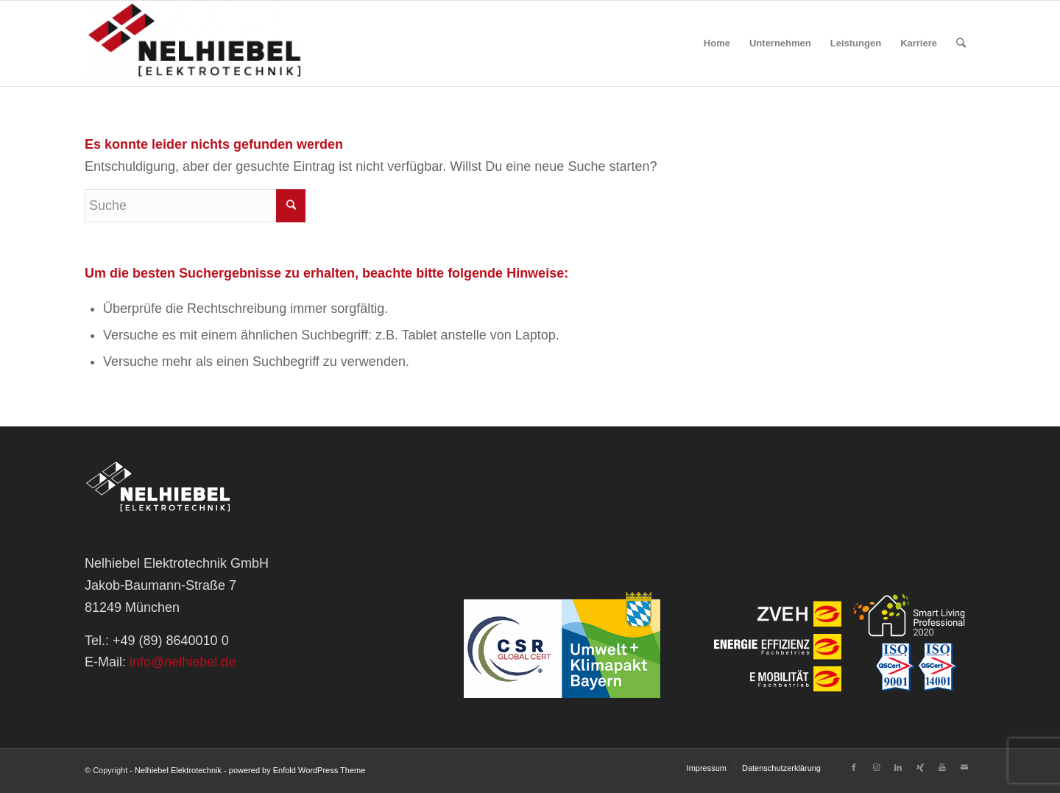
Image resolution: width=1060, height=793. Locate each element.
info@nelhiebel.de (183, 662)
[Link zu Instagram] (876, 767)
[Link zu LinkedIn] (898, 767)
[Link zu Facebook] (854, 767)
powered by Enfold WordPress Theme (297, 770)
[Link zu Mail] (964, 767)
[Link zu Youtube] (942, 767)
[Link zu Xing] (920, 767)
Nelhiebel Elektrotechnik (178, 770)
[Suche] (961, 43)
